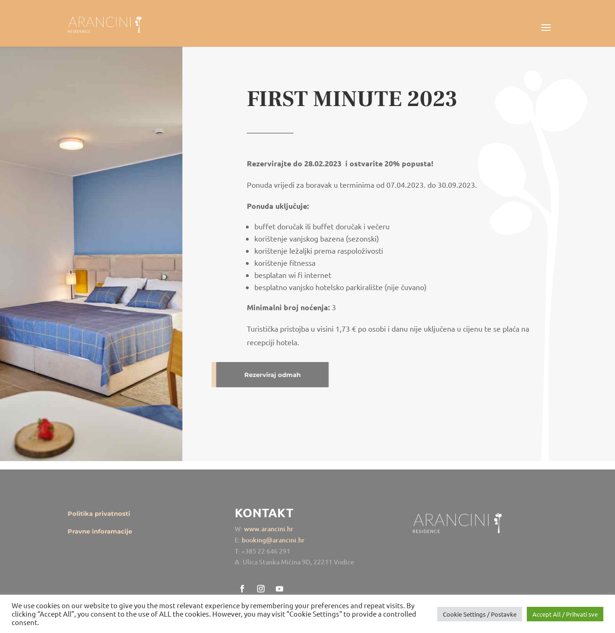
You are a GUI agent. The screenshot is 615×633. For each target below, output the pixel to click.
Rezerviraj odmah (251, 374)
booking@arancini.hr (273, 545)
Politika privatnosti (99, 519)
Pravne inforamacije (100, 537)
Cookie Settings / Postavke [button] (480, 614)
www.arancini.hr (269, 534)
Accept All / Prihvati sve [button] (565, 614)
